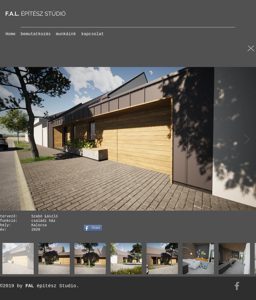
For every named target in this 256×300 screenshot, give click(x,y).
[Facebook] (236, 285)
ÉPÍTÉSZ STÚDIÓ (35, 13)
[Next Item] (247, 139)
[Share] (93, 228)
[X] (251, 48)
